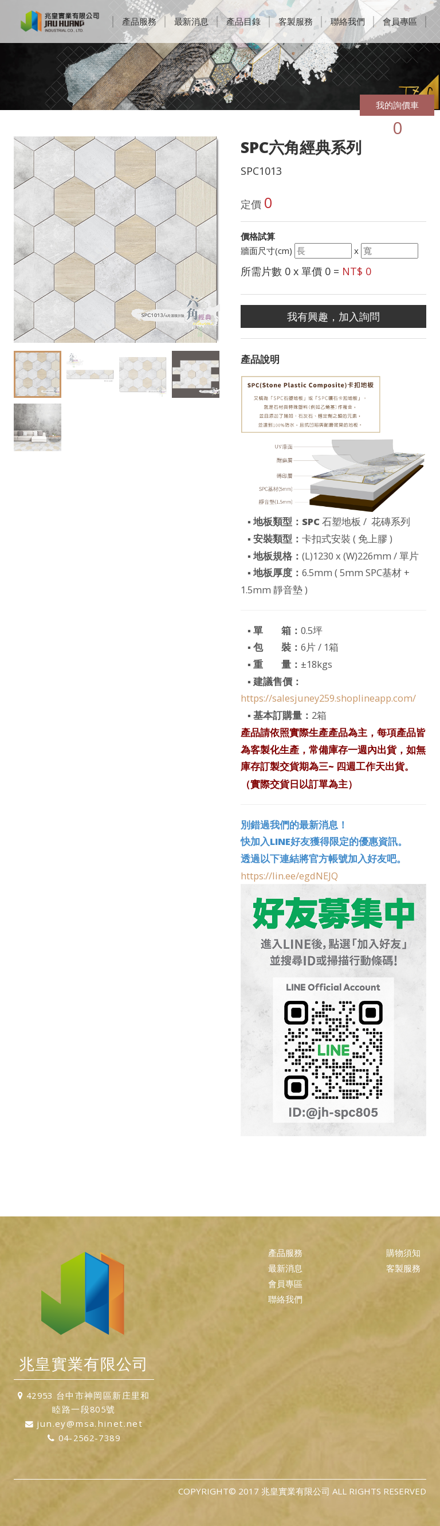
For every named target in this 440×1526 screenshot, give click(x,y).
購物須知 (403, 1252)
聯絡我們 (348, 21)
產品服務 (139, 21)
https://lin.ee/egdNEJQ (289, 875)
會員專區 (400, 21)
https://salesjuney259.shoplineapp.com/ (328, 698)
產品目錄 (243, 21)
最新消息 (191, 21)
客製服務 (295, 21)
